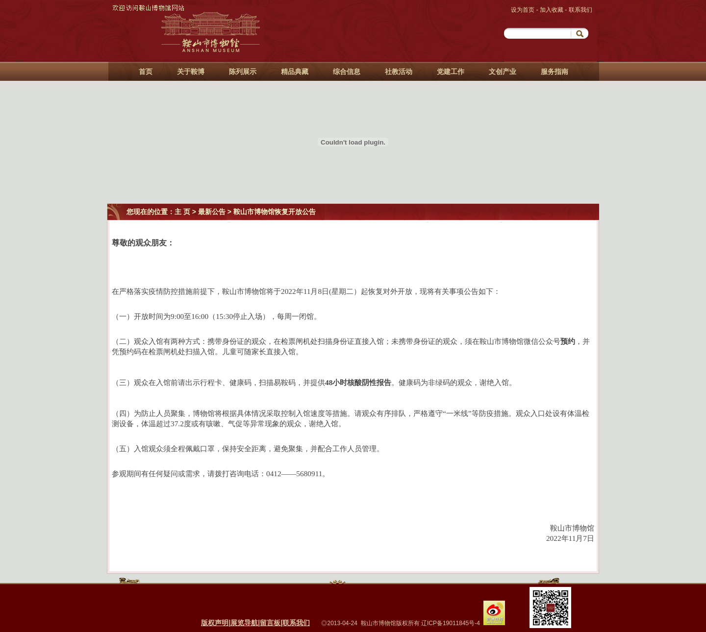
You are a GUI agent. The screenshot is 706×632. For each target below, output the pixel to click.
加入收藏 (552, 9)
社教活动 (398, 71)
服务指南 (554, 71)
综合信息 (346, 71)
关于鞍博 (190, 71)
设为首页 (523, 9)
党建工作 (450, 71)
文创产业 (502, 71)
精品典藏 (294, 71)
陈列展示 (242, 71)
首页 (145, 71)
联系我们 (580, 9)
